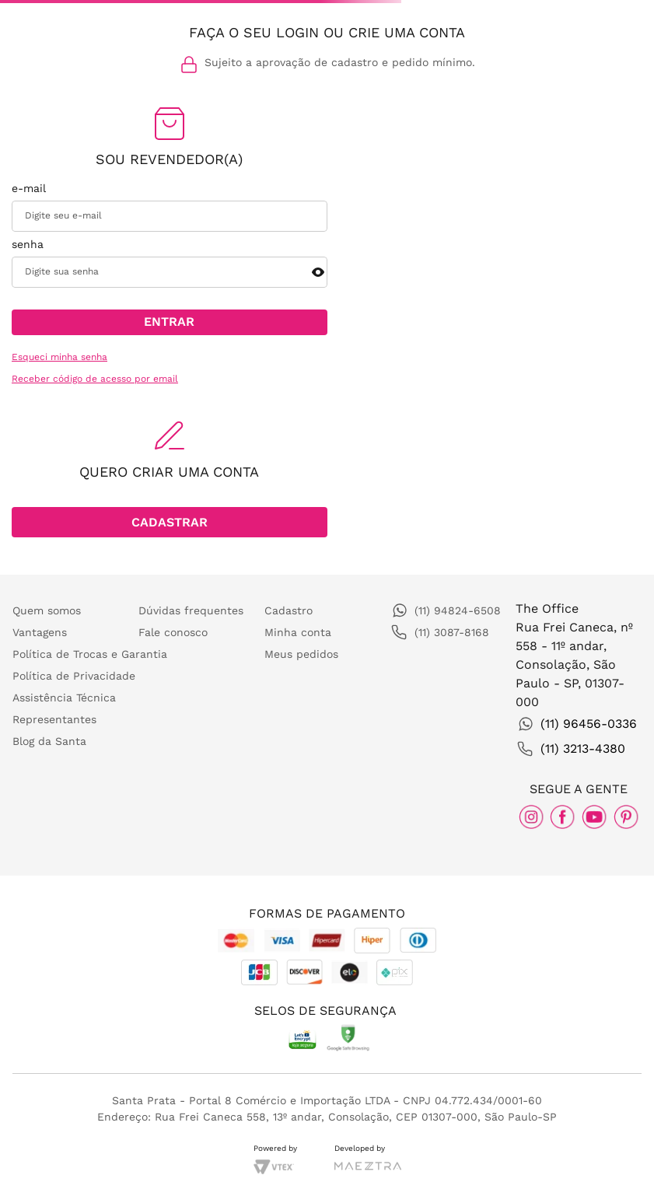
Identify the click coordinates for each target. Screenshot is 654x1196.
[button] (318, 272)
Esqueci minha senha (59, 357)
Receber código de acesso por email (95, 379)
